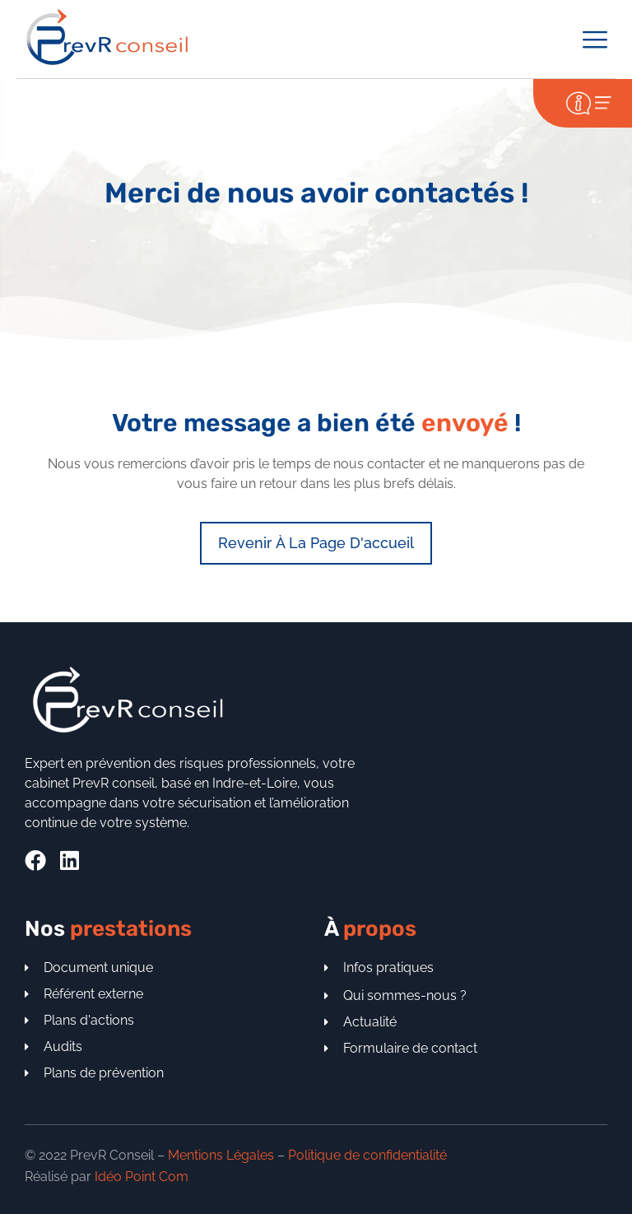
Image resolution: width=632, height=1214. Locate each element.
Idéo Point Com (141, 1176)
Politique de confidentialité (367, 1155)
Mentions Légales (221, 1155)
